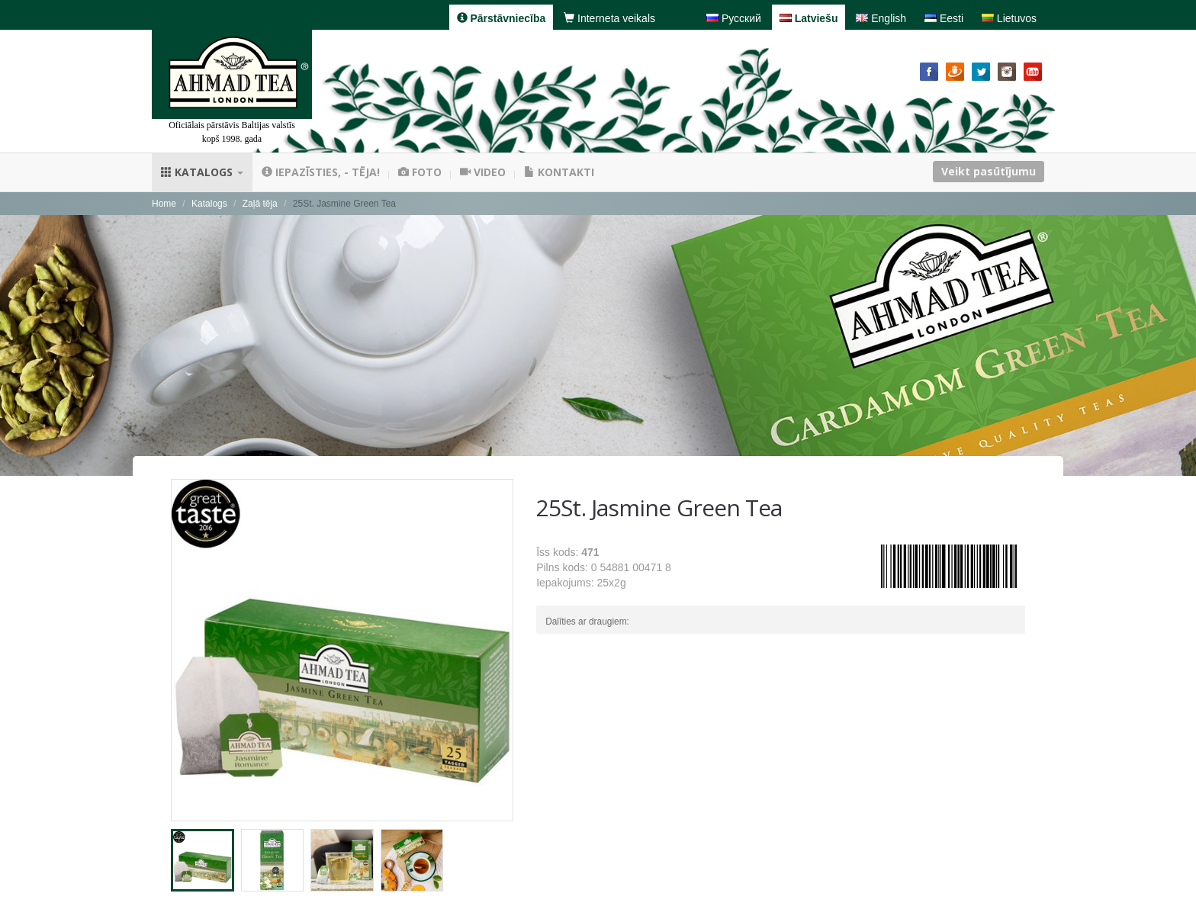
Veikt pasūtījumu (988, 171)
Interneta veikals (609, 18)
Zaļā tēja (260, 203)
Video (483, 172)
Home (164, 203)
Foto (420, 172)
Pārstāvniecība (501, 18)
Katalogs (202, 172)
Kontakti (559, 172)
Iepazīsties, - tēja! (321, 172)
